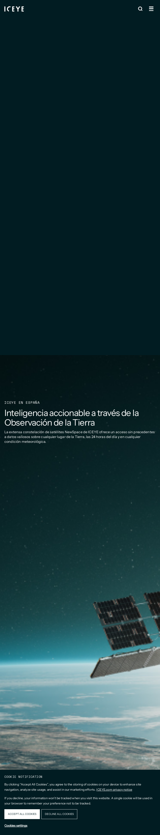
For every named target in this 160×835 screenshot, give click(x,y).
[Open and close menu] (151, 8)
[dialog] (80, 802)
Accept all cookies (22, 814)
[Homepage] (14, 9)
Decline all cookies (59, 814)
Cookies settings (15, 826)
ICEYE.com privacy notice (114, 790)
